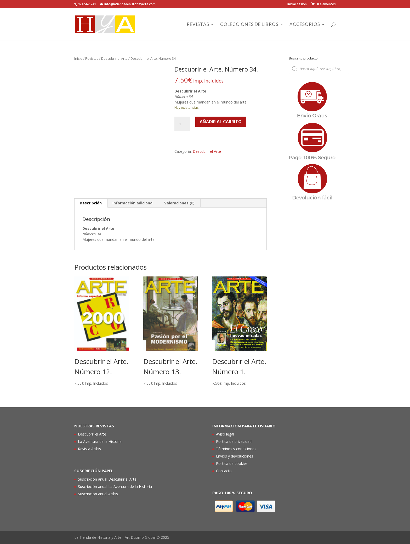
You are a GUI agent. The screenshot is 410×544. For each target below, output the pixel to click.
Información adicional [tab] (132, 202)
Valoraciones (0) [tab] (179, 202)
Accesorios (304, 25)
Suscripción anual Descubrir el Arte (107, 479)
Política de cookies (232, 463)
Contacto (224, 470)
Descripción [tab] (91, 202)
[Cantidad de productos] (182, 124)
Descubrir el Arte (114, 58)
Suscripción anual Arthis (98, 493)
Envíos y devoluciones (234, 456)
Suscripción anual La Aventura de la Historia (115, 486)
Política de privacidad (234, 441)
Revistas (198, 25)
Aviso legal (225, 434)
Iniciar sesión (297, 4)
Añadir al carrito (221, 121)
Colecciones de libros (249, 25)
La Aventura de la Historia (100, 441)
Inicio (78, 58)
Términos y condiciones (236, 448)
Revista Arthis (89, 448)
